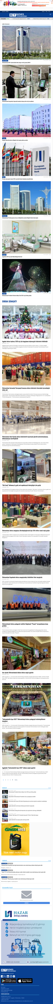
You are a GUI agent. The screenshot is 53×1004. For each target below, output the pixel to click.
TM (46, 11)
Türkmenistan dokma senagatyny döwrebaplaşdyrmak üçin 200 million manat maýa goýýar (26, 530)
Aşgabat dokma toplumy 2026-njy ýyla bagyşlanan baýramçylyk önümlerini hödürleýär (25, 341)
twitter (5, 976)
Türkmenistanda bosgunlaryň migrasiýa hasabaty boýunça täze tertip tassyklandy (18, 101)
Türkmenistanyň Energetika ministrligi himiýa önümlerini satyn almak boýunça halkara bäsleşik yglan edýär (21, 865)
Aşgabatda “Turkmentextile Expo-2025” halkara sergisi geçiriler (18, 768)
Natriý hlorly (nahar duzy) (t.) (43, 18)
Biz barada (3, 987)
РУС (49, 11)
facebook (2, 976)
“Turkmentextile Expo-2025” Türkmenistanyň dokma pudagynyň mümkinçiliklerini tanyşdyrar (23, 720)
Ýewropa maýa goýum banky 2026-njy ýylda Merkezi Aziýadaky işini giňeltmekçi (17, 179)
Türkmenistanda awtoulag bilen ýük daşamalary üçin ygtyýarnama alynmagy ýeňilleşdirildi (25, 810)
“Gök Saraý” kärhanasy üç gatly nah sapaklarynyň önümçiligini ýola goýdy (21, 485)
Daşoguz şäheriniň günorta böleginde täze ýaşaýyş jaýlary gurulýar (15, 140)
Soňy (16, 779)
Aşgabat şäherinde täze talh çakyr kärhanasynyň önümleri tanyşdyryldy (21, 806)
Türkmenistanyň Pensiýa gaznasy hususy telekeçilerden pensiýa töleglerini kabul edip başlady (20, 217)
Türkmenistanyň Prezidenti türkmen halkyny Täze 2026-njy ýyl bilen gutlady (16, 295)
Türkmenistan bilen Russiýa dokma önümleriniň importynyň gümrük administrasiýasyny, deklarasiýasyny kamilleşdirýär (25, 438)
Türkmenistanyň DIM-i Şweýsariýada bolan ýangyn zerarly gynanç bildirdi (16, 62)
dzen (13, 976)
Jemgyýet (4, 99)
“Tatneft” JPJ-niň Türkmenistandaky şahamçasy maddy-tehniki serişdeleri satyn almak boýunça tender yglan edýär (23, 872)
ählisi (49, 787)
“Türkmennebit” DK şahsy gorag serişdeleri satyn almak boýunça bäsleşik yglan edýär (17, 879)
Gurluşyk (4, 138)
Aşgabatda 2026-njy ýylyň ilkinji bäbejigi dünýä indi (12, 256)
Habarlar (4, 788)
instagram (10, 976)
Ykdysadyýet (5, 216)
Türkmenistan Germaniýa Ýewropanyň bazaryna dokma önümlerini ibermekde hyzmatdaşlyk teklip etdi (26, 389)
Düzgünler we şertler (5, 988)
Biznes (4, 177)
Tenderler (4, 860)
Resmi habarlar (5, 60)
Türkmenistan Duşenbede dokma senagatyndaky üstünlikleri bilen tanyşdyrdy (22, 577)
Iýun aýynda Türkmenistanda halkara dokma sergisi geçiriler (17, 672)
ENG (43, 11)
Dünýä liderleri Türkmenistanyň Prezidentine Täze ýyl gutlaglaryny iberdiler (22, 796)
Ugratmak (26, 903)
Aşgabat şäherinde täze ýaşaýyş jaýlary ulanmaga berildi (19, 819)
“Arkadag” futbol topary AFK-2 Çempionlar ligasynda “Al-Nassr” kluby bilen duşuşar (23, 815)
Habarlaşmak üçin (4, 991)
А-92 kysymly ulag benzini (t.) (22, 18)
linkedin (7, 976)
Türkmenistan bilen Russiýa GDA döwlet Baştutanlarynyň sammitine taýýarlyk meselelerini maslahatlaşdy (28, 801)
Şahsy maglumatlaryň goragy (6, 990)
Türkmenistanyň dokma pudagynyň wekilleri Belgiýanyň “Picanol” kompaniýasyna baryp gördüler (25, 625)
